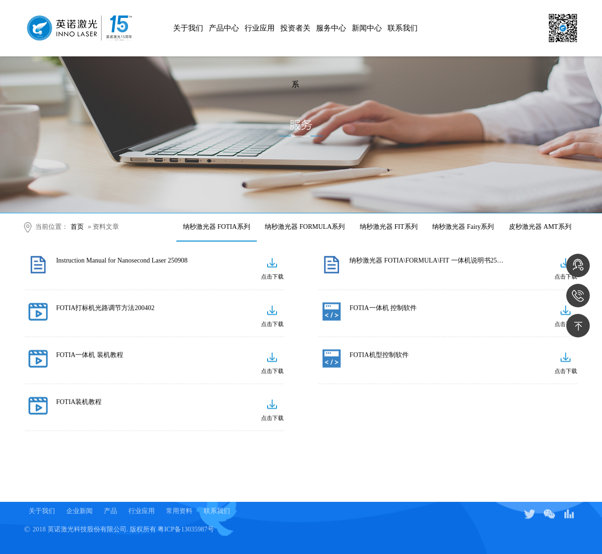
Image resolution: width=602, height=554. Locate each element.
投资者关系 (295, 40)
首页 (77, 226)
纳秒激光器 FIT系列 (389, 226)
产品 (110, 505)
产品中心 (224, 28)
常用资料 (179, 505)
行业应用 (260, 28)
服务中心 (331, 28)
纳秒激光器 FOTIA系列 (216, 226)
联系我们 (403, 28)
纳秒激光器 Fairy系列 (463, 226)
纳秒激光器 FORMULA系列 (305, 226)
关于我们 (188, 28)
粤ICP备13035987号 (186, 523)
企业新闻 (79, 505)
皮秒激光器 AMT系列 (540, 226)
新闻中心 (367, 28)
